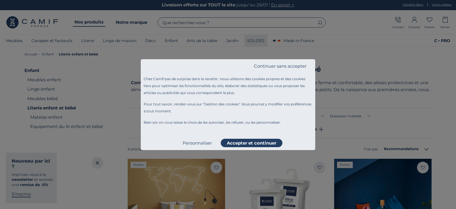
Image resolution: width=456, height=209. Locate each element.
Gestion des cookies (221, 104)
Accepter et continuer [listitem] (251, 143)
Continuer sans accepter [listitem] (280, 66)
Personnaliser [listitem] (197, 143)
